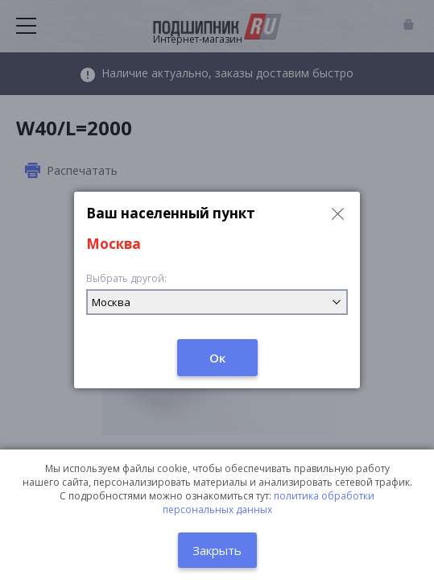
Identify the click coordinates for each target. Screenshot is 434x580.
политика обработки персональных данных (269, 502)
